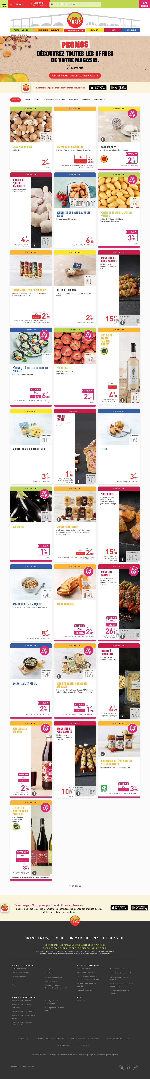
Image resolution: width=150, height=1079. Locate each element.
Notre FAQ (81, 1000)
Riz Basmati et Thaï (52, 981)
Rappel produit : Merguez (21, 1000)
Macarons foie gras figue (119, 969)
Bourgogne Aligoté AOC (53, 977)
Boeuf (14, 981)
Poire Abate (49, 973)
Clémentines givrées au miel (120, 973)
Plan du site (84, 1045)
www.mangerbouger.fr (107, 1054)
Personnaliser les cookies (118, 1039)
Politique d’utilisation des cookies (85, 1039)
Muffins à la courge (84, 990)
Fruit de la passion (19, 968)
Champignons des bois (21, 972)
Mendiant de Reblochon (86, 972)
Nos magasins (22, 1039)
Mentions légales (64, 1045)
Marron (15, 985)
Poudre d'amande (18, 976)
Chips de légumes (84, 968)
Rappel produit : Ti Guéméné (22, 1011)
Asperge (48, 969)
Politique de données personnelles (50, 1039)
